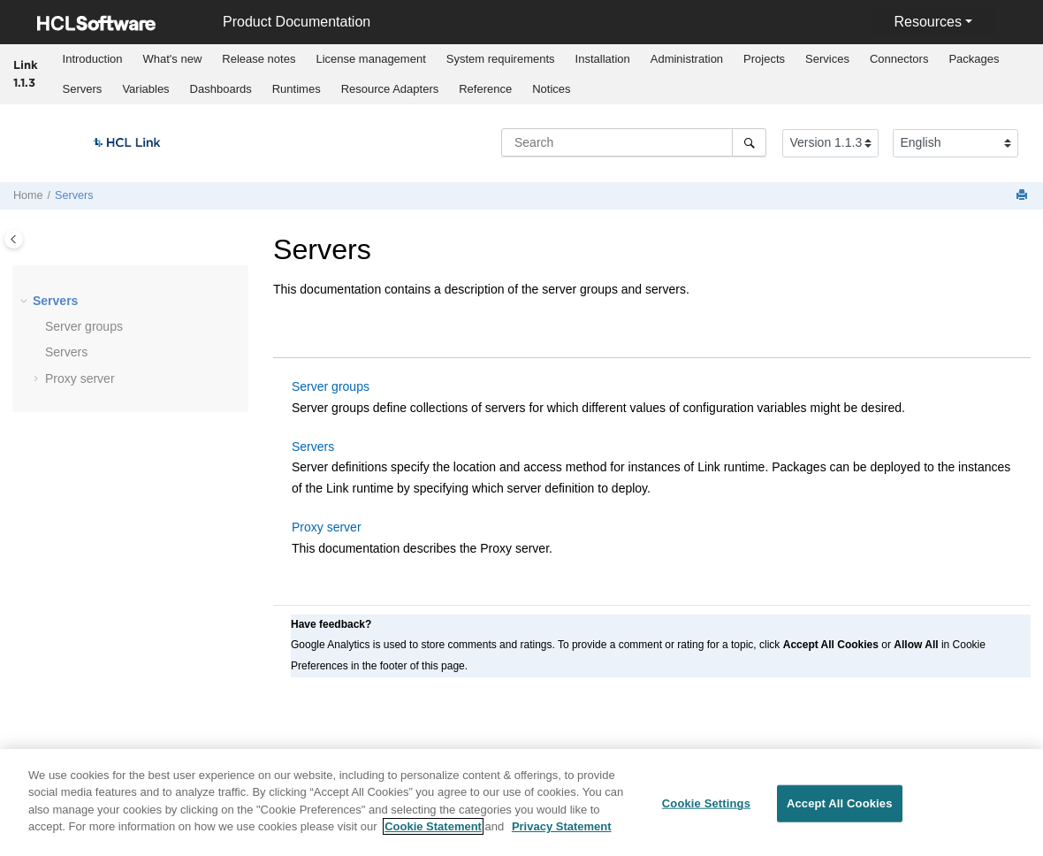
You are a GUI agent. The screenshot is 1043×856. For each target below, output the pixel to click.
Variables (145, 89)
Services (827, 58)
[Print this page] (1023, 196)
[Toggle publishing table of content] (13, 239)
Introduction (93, 58)
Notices (551, 89)
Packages (973, 58)
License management (370, 58)
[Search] (749, 142)
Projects (764, 58)
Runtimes (296, 89)
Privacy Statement (562, 833)
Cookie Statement (433, 833)
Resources (927, 21)
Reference (485, 89)
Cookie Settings (706, 809)
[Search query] (633, 142)
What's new (172, 58)
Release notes (258, 58)
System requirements (500, 58)
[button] (26, 301)
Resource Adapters (390, 89)
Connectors (899, 58)
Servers (83, 89)
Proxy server (80, 378)
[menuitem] (92, 59)
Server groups (84, 326)
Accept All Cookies (840, 809)
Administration (687, 58)
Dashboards (221, 89)
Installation (602, 58)
